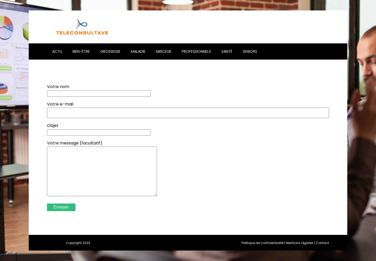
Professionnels (196, 51)
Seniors (250, 51)
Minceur (163, 51)
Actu (57, 51)
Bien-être (81, 51)
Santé (226, 51)
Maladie (138, 51)
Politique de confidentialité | (264, 243)
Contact (322, 243)
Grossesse (110, 51)
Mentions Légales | (301, 243)
